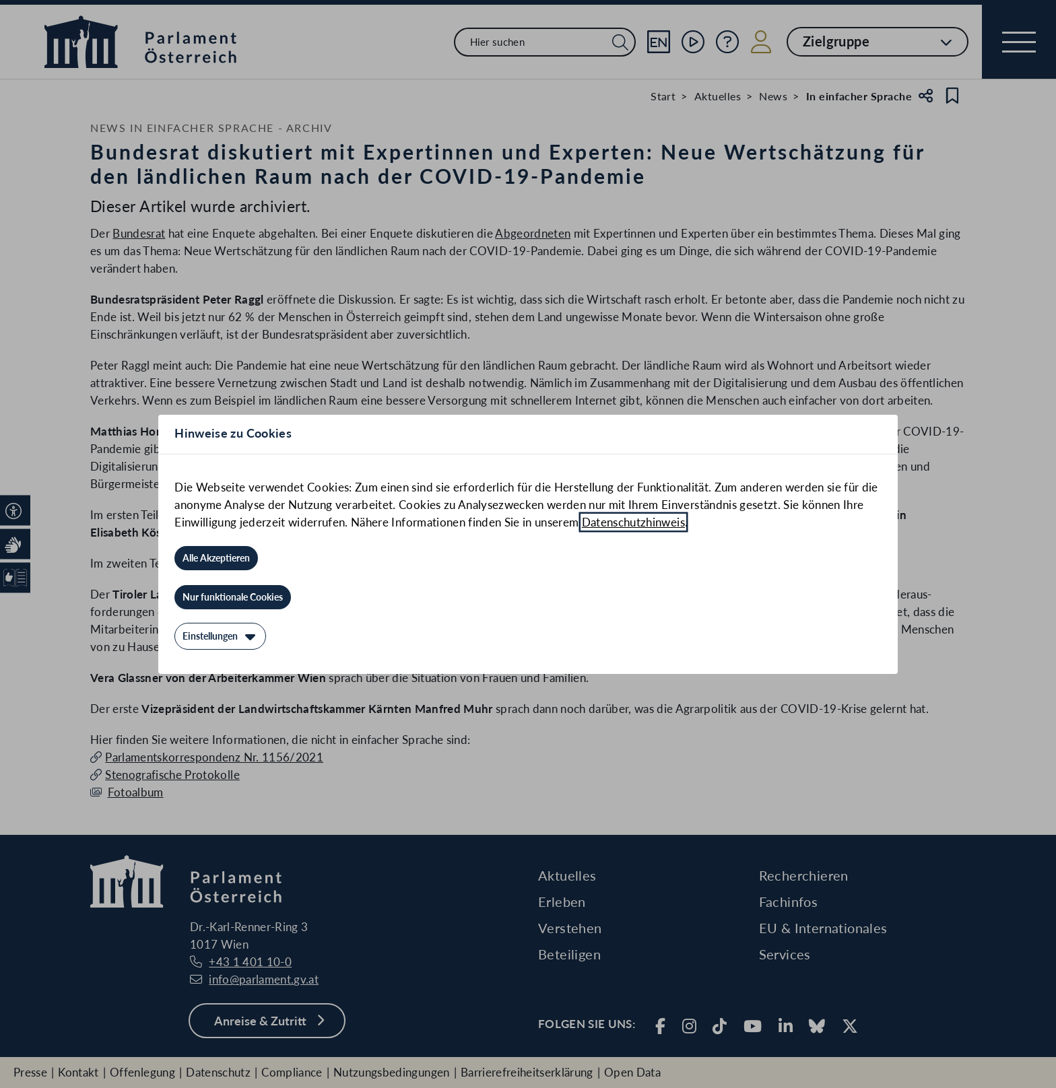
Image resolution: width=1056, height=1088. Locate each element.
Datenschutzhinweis (633, 522)
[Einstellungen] (220, 636)
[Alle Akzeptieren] (216, 558)
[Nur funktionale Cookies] (232, 597)
